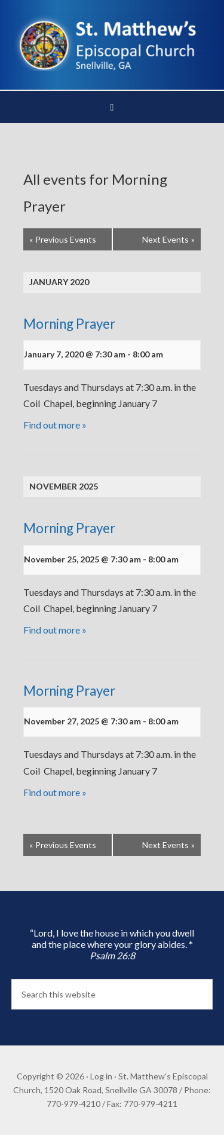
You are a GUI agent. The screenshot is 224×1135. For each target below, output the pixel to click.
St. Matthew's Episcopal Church (112, 42)
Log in (101, 1076)
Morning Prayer (69, 324)
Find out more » (55, 424)
